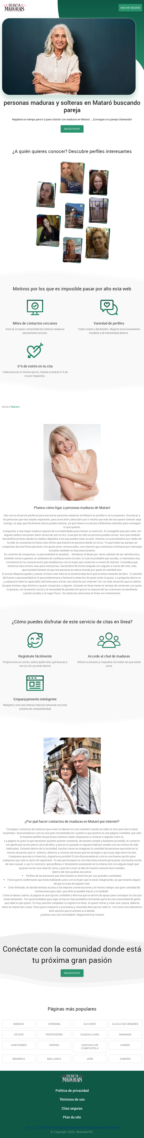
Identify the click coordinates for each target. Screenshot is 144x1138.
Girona (54, 1045)
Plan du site (72, 1117)
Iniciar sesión (130, 7)
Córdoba (54, 1024)
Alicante (90, 1024)
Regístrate (72, 973)
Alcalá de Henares (125, 1024)
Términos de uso (72, 1099)
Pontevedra (54, 1034)
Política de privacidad (72, 1090)
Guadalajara (89, 1034)
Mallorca (54, 1059)
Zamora (125, 1059)
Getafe (19, 1034)
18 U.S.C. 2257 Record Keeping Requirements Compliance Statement (72, 1127)
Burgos (18, 1024)
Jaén (89, 1059)
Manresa (18, 1059)
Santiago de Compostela (90, 1046)
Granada (125, 1034)
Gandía (125, 1045)
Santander (19, 1045)
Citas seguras (72, 1108)
